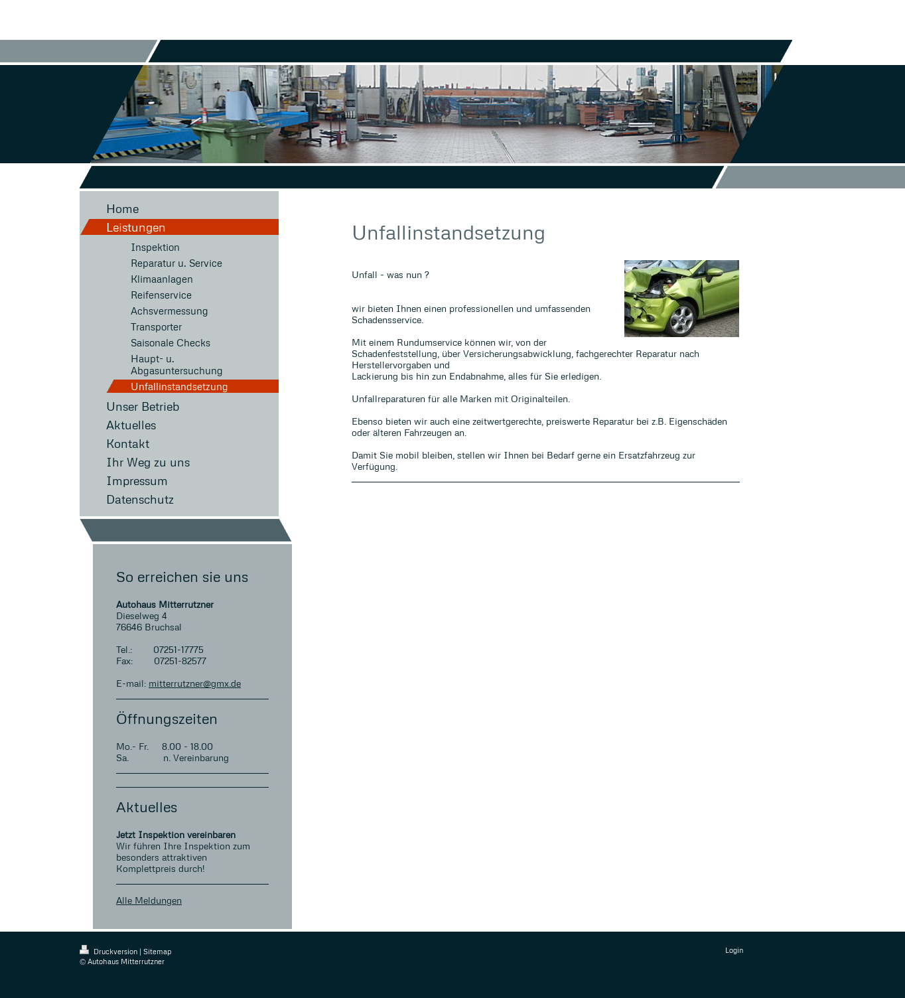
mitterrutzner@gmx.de (195, 683)
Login (734, 950)
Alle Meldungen (149, 900)
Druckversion (109, 951)
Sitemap (157, 951)
